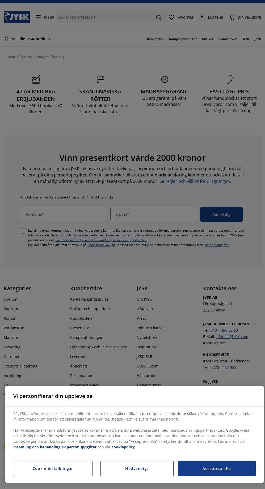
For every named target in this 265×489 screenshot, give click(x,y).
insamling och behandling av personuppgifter (54, 446)
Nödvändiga (137, 468)
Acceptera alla (217, 468)
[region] (134, 434)
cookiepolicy (123, 446)
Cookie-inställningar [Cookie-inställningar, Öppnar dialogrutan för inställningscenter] (53, 468)
